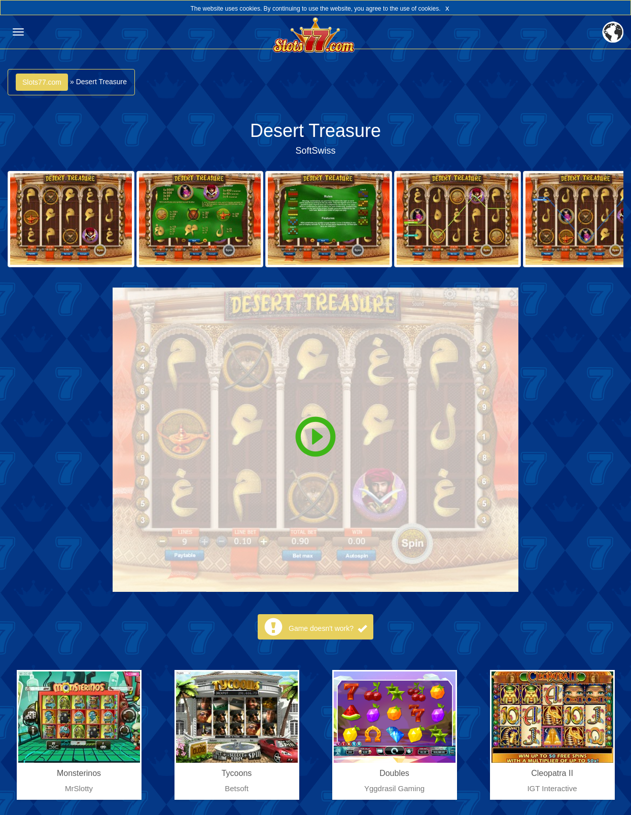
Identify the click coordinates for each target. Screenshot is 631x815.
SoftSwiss (315, 151)
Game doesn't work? (328, 628)
